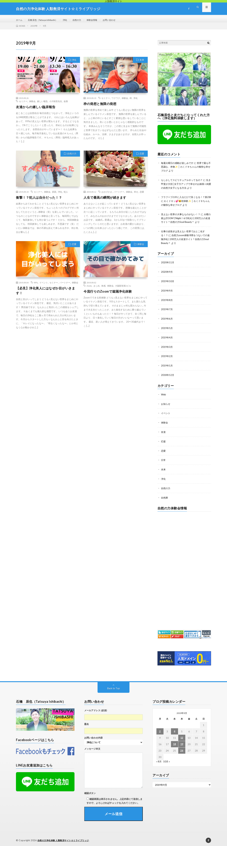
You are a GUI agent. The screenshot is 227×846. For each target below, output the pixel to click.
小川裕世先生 (55, 105)
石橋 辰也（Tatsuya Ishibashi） (46, 20)
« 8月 (159, 759)
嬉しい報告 (42, 105)
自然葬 (164, 495)
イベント (43, 286)
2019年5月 (167, 328)
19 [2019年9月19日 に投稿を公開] (181, 742)
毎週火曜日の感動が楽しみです (178, 166)
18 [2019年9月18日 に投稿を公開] (174, 742)
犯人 (66, 195)
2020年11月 (168, 263)
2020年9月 (167, 272)
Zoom (89, 289)
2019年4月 (167, 337)
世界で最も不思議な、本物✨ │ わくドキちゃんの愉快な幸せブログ (185, 170)
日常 (163, 458)
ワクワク (116, 101)
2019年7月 (167, 309)
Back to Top (113, 686)
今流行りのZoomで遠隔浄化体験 (108, 295)
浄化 (71, 20)
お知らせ (166, 403)
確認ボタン (90, 790)
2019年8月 (167, 300)
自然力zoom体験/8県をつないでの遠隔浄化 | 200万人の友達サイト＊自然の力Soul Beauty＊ (185, 240)
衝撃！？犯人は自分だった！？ (39, 201)
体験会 (32, 105)
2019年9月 (167, 291)
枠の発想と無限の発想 (100, 107)
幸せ (136, 195)
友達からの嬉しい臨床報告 (35, 110)
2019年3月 (167, 346)
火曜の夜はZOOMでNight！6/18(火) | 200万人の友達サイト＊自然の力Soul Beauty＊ (185, 220)
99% (36, 286)
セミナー (23, 105)
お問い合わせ (120, 20)
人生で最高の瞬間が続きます (105, 201)
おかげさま (106, 195)
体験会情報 (101, 20)
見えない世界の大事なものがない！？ (182, 216)
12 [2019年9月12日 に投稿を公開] (181, 735)
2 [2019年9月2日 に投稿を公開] (160, 729)
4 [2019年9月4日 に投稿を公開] (174, 729)
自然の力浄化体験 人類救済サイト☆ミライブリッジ (65, 838)
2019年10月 (168, 282)
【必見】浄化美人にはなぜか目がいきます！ (45, 294)
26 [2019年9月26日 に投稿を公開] (181, 748)
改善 (66, 105)
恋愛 (142, 157)
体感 (103, 289)
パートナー (119, 195)
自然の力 (85, 20)
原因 (54, 195)
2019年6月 (167, 319)
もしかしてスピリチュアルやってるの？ (183, 183)
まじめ (96, 289)
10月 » (166, 759)
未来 (142, 63)
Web (163, 393)
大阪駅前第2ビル (123, 289)
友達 (163, 430)
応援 (163, 440)
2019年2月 (167, 356)
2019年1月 (167, 365)
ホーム (19, 20)
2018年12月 (168, 374)
